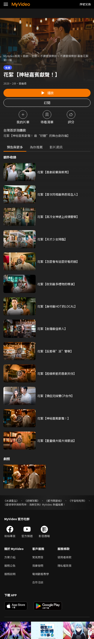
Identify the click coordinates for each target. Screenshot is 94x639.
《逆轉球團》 (32, 500)
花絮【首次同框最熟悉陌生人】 (58, 194)
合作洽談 (37, 582)
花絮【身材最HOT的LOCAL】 (57, 306)
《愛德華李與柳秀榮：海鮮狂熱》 (22, 504)
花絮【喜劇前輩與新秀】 (53, 172)
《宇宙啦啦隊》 (77, 500)
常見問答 (37, 557)
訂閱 (47, 102)
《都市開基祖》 (54, 500)
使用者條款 (64, 557)
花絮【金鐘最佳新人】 (52, 328)
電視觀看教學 (40, 574)
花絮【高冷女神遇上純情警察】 (58, 217)
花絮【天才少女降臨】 (52, 239)
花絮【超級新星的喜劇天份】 (56, 373)
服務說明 (9, 574)
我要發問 (37, 565)
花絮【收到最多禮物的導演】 (56, 284)
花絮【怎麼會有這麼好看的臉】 (58, 261)
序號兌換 (85, 4)
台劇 (34, 56)
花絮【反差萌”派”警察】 (55, 351)
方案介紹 (9, 557)
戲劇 (26, 56)
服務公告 (9, 565)
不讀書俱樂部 (48, 56)
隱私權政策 (64, 565)
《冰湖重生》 (11, 500)
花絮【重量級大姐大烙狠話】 (56, 440)
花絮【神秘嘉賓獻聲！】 (53, 418)
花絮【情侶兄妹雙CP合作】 (55, 396)
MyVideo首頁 (11, 56)
